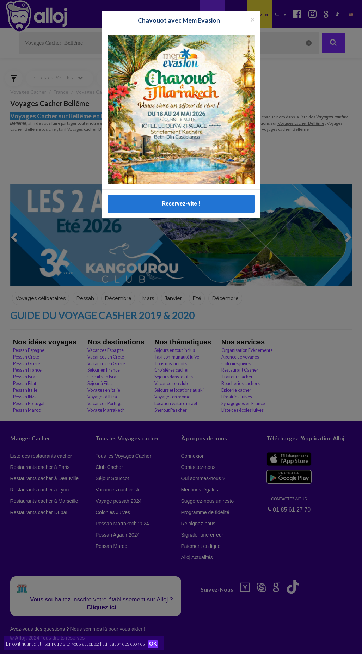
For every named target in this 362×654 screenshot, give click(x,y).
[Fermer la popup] (253, 19)
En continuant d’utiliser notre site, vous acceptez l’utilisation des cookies (75, 643)
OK (155, 644)
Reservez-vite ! (181, 203)
